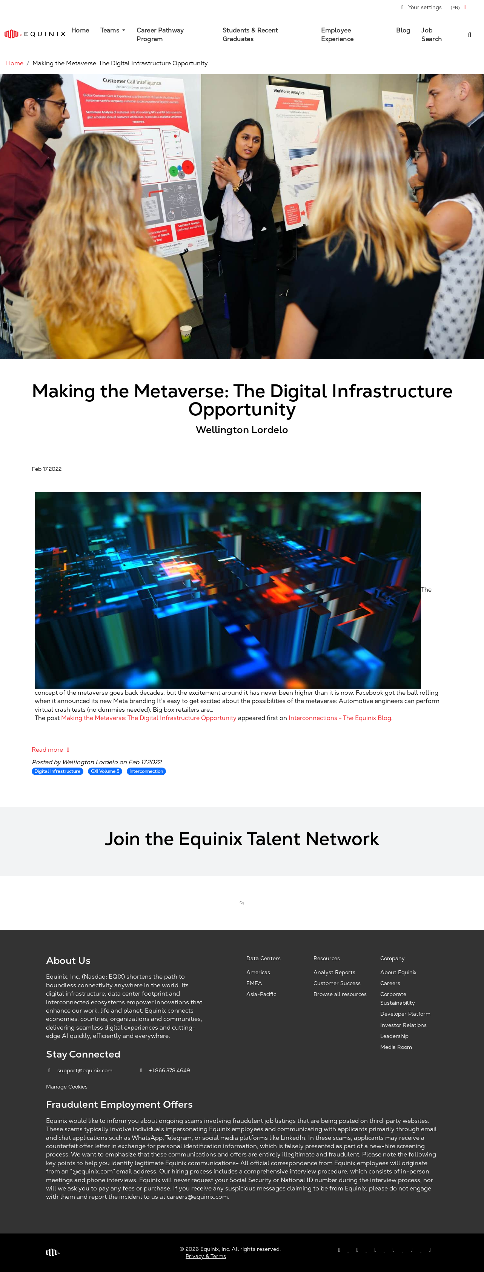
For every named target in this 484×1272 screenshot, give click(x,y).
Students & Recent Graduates (250, 34)
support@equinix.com (80, 1070)
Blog (403, 30)
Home (80, 30)
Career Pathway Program (160, 34)
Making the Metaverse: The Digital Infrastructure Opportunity (149, 718)
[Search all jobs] (469, 34)
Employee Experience (337, 34)
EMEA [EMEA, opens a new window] (254, 983)
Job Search (431, 34)
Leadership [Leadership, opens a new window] (394, 1036)
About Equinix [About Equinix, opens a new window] (398, 972)
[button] (460, 7)
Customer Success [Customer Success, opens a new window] (337, 983)
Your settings (421, 7)
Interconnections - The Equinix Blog (340, 718)
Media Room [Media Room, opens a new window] (396, 1047)
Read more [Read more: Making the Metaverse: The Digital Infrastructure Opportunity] (52, 750)
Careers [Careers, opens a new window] (390, 983)
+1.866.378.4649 (164, 1070)
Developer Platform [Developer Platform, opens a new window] (405, 1013)
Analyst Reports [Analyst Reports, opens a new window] (334, 972)
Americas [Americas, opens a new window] (258, 972)
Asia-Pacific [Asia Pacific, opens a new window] (261, 994)
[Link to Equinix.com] (35, 34)
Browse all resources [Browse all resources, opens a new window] (340, 994)
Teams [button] (110, 30)
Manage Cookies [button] (67, 1086)
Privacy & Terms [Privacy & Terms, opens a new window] (206, 1256)
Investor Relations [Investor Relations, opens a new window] (403, 1025)
